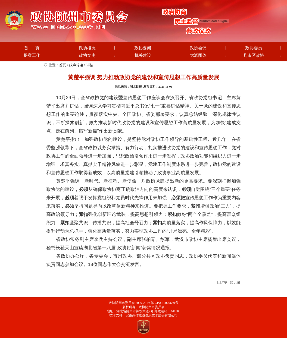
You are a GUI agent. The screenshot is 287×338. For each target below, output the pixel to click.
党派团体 (198, 55)
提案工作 (32, 55)
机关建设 (142, 55)
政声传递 (76, 65)
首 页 (32, 48)
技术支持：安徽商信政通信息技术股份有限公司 (143, 315)
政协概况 (87, 48)
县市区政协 (253, 55)
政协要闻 (142, 48)
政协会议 (198, 48)
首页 (62, 65)
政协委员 (253, 48)
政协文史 (87, 55)
